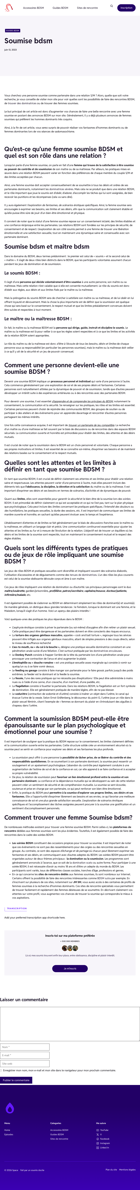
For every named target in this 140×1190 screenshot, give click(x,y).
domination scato (82, 862)
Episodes (8, 1134)
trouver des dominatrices (22, 103)
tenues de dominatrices (83, 574)
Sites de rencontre (87, 7)
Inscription (126, 7)
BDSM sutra (104, 878)
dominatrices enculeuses (108, 650)
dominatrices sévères (61, 189)
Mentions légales (127, 1169)
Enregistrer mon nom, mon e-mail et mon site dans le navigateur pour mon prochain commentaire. (59, 1070)
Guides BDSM (60, 7)
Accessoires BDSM (33, 7)
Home (7, 1130)
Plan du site (111, 1169)
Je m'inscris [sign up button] (70, 968)
